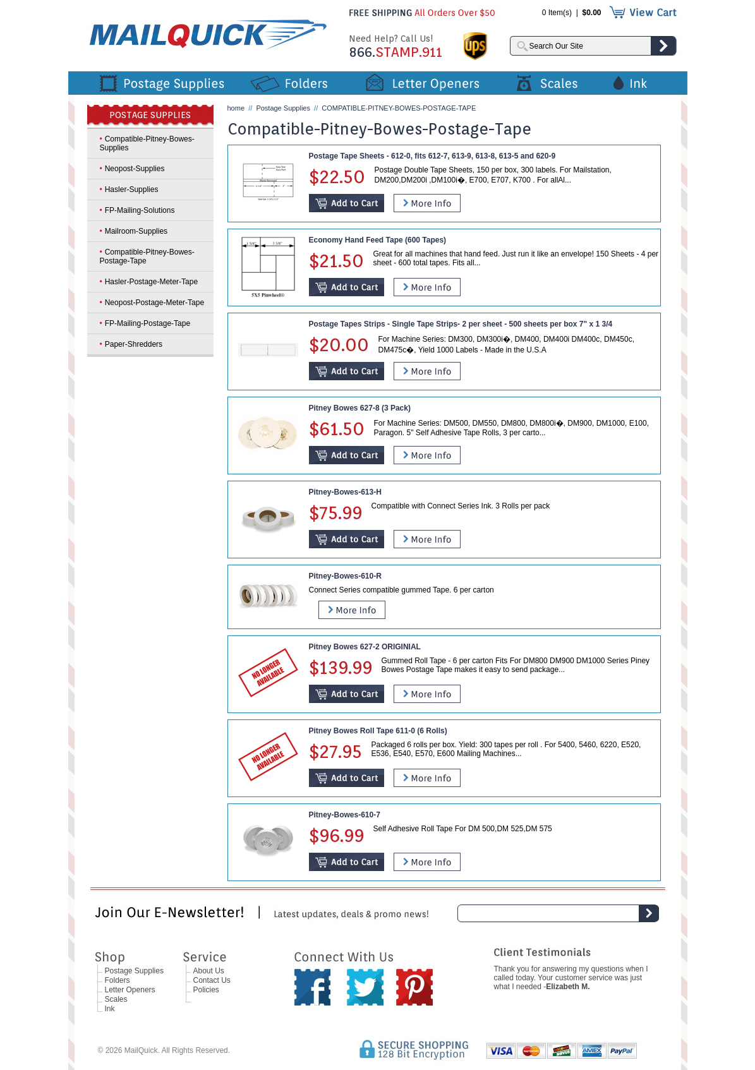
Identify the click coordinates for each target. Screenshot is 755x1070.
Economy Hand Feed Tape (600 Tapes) (378, 240)
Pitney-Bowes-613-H (345, 492)
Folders (117, 980)
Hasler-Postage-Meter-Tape (151, 281)
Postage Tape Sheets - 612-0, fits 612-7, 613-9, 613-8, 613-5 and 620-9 (432, 156)
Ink (110, 1008)
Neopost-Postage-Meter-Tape (154, 302)
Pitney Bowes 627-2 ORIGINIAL (365, 646)
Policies (206, 989)
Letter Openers (130, 989)
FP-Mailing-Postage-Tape (147, 323)
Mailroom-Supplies (136, 231)
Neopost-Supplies (135, 168)
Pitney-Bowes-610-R (345, 576)
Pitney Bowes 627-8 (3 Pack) (360, 408)
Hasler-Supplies (132, 189)
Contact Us (212, 980)
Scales (116, 999)
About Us (208, 970)
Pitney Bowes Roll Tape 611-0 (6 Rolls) (378, 730)
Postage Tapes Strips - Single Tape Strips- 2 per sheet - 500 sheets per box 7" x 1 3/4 (461, 324)
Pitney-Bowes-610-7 (344, 814)
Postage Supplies (283, 108)
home (236, 108)
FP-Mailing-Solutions (140, 210)
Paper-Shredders (133, 344)
